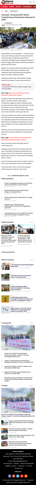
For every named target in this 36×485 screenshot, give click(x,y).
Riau (6, 11)
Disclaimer (21, 466)
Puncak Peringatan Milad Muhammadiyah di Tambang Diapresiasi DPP (20, 288)
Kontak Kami (19, 468)
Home (4, 7)
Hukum (18, 7)
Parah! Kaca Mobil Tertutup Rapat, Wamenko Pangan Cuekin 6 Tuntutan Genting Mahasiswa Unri (16, 355)
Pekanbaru (13, 11)
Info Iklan (29, 466)
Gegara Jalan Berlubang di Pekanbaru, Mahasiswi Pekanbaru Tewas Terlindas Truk (18, 361)
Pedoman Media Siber (27, 463)
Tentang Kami (7, 463)
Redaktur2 (8, 23)
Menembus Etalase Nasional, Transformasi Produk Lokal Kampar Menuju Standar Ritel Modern (18, 379)
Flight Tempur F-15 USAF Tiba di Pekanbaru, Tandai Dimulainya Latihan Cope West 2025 (20, 309)
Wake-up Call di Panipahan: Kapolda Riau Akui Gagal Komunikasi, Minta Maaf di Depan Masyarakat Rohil (9, 239)
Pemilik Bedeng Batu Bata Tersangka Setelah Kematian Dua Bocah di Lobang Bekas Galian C (21, 298)
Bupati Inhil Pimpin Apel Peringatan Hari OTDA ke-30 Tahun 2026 (17, 373)
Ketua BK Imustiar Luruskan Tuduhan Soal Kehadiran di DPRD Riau (18, 367)
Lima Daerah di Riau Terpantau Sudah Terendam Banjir (20, 276)
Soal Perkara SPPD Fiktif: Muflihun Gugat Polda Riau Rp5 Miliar (16, 88)
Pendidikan (27, 7)
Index (32, 178)
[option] (9, 236)
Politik (11, 7)
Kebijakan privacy (10, 466)
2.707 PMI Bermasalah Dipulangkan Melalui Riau (22, 265)
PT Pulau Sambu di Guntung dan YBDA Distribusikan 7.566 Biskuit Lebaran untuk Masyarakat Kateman (25, 239)
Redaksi (16, 463)
